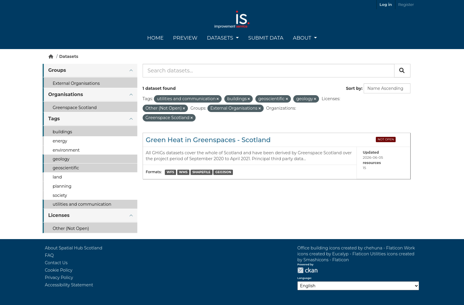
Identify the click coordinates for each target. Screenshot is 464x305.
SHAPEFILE (201, 172)
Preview (185, 38)
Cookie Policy (58, 270)
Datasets (220, 38)
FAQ (49, 255)
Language (304, 278)
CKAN (307, 270)
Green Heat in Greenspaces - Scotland (208, 140)
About (303, 38)
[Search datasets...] (268, 70)
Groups (57, 70)
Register (406, 4)
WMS (183, 172)
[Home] (51, 56)
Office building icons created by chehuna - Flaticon (350, 248)
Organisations (65, 94)
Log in (386, 4)
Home (155, 38)
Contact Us (56, 262)
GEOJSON (223, 172)
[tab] (90, 70)
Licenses (59, 215)
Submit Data (265, 38)
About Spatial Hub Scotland (73, 248)
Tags (54, 118)
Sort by (353, 88)
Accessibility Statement (69, 285)
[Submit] (402, 70)
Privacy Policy (59, 277)
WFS (170, 172)
